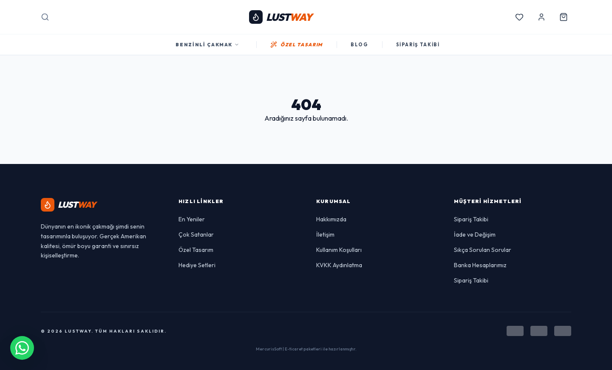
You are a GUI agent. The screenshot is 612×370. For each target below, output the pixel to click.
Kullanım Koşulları (339, 250)
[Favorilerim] (519, 17)
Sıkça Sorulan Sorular (482, 250)
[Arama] (45, 17)
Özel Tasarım (195, 250)
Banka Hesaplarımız (480, 265)
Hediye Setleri (196, 265)
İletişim (325, 234)
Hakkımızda (331, 219)
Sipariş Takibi (471, 219)
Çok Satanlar (196, 234)
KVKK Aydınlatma (339, 265)
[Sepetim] (563, 17)
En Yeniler (191, 219)
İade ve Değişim (475, 234)
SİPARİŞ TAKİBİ (418, 45)
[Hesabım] (541, 17)
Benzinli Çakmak (207, 45)
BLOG (359, 45)
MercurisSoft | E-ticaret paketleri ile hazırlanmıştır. (306, 349)
